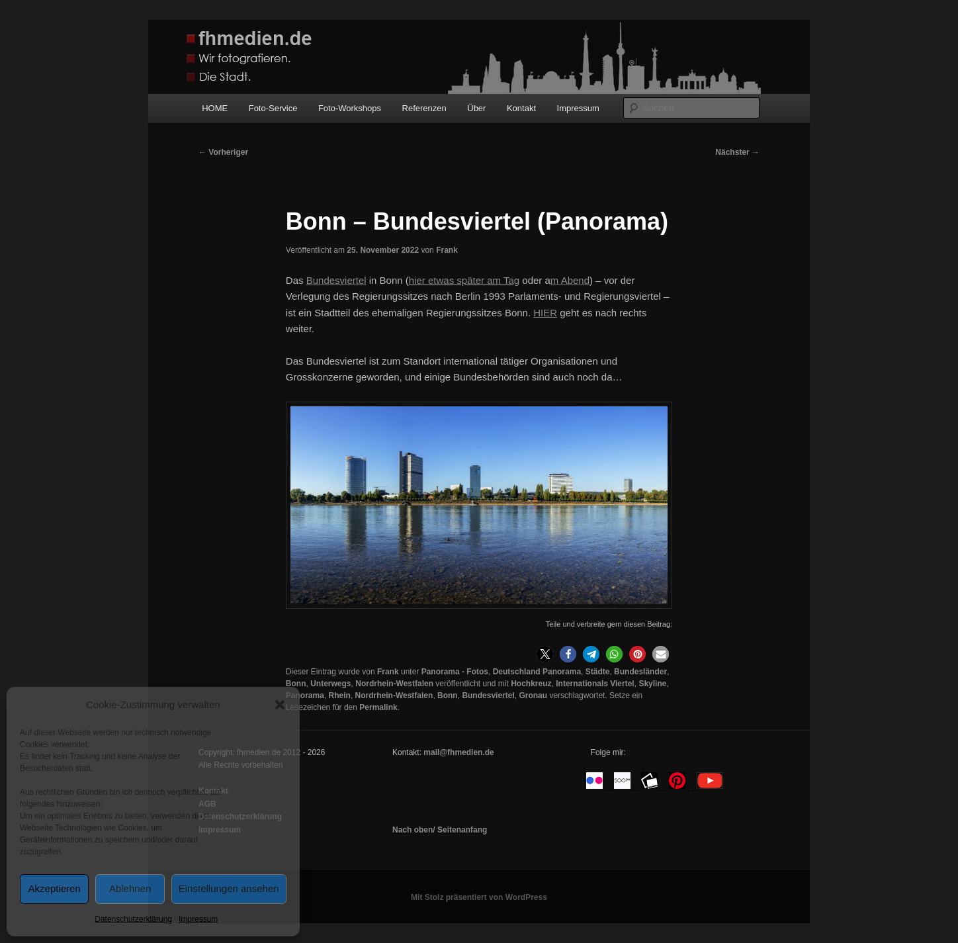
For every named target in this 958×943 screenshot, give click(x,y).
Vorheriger (223, 152)
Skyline (652, 683)
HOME (215, 108)
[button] (279, 704)
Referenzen (424, 108)
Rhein (340, 695)
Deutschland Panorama (537, 671)
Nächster (737, 152)
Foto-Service (273, 108)
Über (476, 108)
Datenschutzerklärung (133, 919)
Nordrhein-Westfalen (394, 683)
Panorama (305, 695)
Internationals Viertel (595, 683)
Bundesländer (640, 671)
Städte (598, 671)
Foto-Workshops (349, 108)
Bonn (296, 683)
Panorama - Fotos (454, 671)
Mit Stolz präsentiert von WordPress (479, 897)
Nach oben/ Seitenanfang (439, 829)
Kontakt (521, 108)
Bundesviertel (488, 695)
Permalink (378, 707)
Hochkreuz (531, 683)
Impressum (198, 919)
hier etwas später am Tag (464, 280)
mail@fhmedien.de (458, 752)
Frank (447, 250)
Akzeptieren (54, 888)
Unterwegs (330, 683)
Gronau (533, 695)
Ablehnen (130, 888)
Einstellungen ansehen (229, 888)
